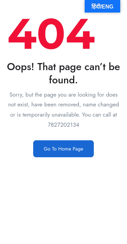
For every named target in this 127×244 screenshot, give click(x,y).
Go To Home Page (63, 148)
